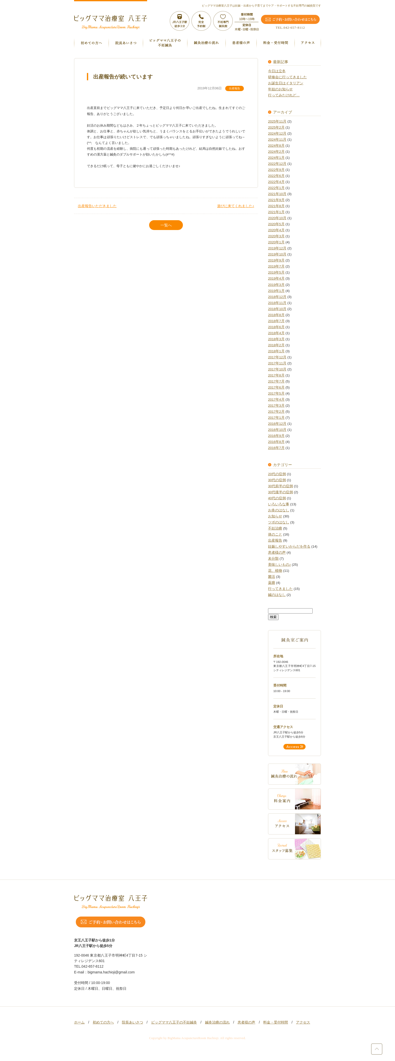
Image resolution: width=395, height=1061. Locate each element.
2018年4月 (276, 333)
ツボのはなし (278, 522)
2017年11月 (277, 363)
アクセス (303, 1022)
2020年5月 (276, 224)
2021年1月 (276, 212)
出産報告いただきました (97, 206)
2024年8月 (276, 145)
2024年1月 (276, 158)
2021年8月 (276, 206)
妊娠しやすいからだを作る (289, 546)
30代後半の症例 (280, 492)
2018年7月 (276, 321)
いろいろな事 (278, 504)
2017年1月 (276, 418)
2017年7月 (276, 381)
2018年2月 (276, 345)
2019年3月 (276, 285)
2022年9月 (276, 170)
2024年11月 (277, 139)
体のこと (275, 534)
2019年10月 (277, 254)
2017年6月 (276, 387)
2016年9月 (276, 436)
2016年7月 (276, 448)
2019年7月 (276, 266)
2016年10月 (277, 430)
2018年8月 (276, 315)
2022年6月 (276, 176)
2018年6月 (276, 327)
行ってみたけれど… (284, 95)
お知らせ (275, 516)
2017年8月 (276, 375)
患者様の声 (277, 552)
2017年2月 (276, 411)
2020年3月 (276, 236)
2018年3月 (276, 339)
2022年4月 (276, 182)
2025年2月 (276, 127)
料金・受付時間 (275, 1022)
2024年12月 (277, 133)
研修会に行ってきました (287, 77)
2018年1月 (276, 351)
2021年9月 (276, 200)
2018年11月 (277, 303)
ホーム (79, 1022)
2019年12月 (277, 248)
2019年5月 (276, 272)
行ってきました (280, 589)
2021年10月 (277, 194)
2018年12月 (277, 297)
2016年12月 (277, 424)
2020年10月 (277, 218)
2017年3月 (276, 405)
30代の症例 (277, 480)
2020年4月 (276, 230)
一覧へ (166, 225)
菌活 (271, 577)
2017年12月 (277, 357)
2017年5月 (276, 393)
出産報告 (234, 88)
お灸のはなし (278, 510)
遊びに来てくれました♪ (235, 206)
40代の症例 (277, 498)
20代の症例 (277, 474)
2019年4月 (276, 278)
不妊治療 (275, 528)
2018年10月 (277, 309)
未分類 (273, 558)
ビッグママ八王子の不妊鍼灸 (174, 1022)
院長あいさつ (132, 1022)
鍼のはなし (277, 595)
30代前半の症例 (280, 486)
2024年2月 (276, 152)
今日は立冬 (277, 71)
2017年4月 (276, 399)
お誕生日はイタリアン (285, 83)
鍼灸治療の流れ (217, 1022)
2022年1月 (276, 188)
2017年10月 (277, 369)
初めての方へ (103, 1022)
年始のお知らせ (280, 89)
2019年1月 (276, 291)
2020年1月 (276, 242)
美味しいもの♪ (279, 564)
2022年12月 (277, 164)
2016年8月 (276, 442)
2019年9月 (276, 260)
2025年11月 (277, 121)
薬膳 (271, 583)
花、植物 (275, 571)
